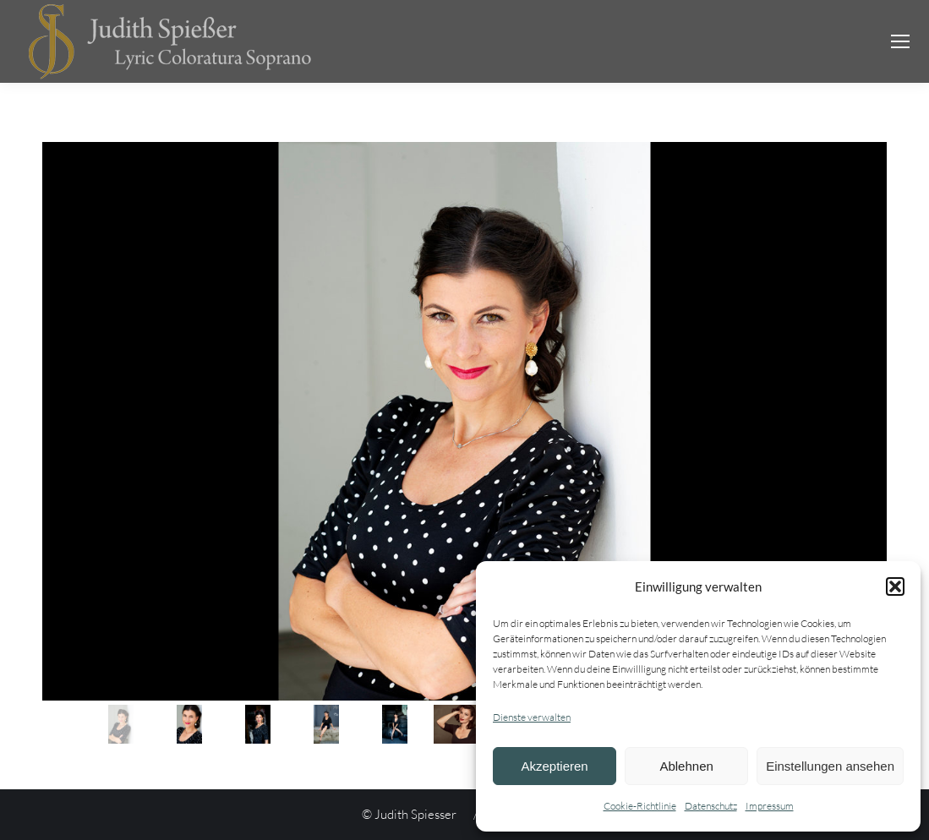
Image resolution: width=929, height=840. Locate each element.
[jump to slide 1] (121, 724)
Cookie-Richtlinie (640, 805)
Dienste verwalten (532, 717)
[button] (895, 586)
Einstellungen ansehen (830, 766)
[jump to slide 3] (258, 724)
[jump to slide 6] (463, 724)
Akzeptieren (554, 766)
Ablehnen (686, 766)
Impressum (770, 805)
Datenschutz (711, 805)
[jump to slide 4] (326, 724)
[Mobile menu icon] (900, 41)
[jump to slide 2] (189, 724)
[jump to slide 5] (395, 724)
